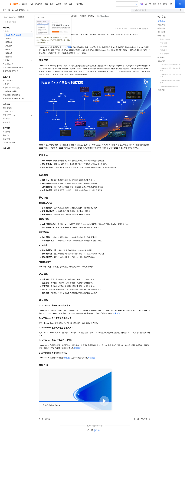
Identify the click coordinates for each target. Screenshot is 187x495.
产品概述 (83, 16)
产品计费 (91, 358)
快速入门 (116, 313)
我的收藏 (145, 29)
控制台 (165, 4)
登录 (180, 4)
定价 (52, 4)
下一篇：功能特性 (142, 419)
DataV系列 (66, 47)
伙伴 (65, 4)
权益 (46, 4)
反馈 (97, 430)
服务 (71, 4)
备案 (159, 4)
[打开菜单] (4, 4)
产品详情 (133, 28)
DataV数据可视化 (18, 10)
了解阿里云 (79, 4)
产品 (31, 4)
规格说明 (67, 358)
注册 (171, 4)
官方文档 (6, 10)
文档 (154, 4)
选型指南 (77, 348)
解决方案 (38, 4)
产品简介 (91, 16)
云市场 (58, 4)
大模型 (24, 4)
